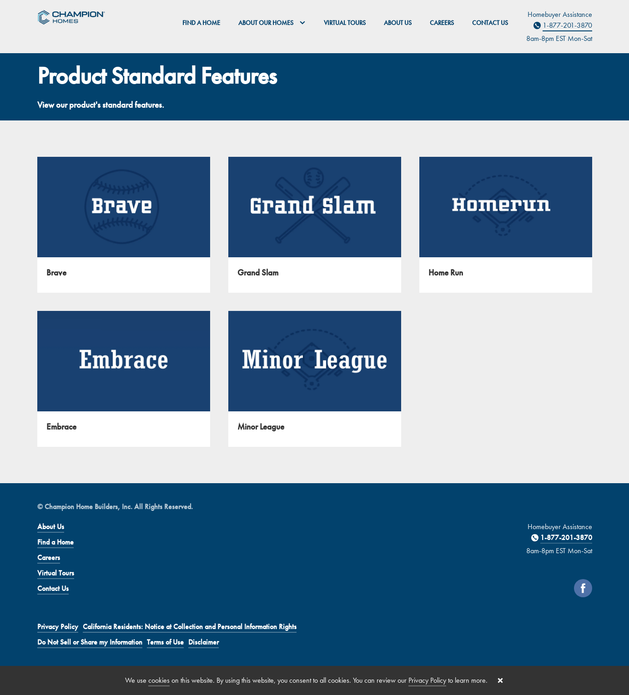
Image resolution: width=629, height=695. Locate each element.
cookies (159, 680)
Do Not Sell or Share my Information (89, 642)
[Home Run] (505, 225)
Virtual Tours (345, 23)
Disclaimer (203, 642)
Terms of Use (165, 642)
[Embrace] (123, 379)
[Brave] (123, 225)
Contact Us (490, 23)
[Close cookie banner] (500, 680)
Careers (442, 23)
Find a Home (201, 23)
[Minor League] (314, 379)
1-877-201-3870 (567, 25)
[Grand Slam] (314, 225)
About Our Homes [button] (272, 23)
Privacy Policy (57, 626)
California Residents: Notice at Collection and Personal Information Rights (190, 626)
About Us (398, 23)
